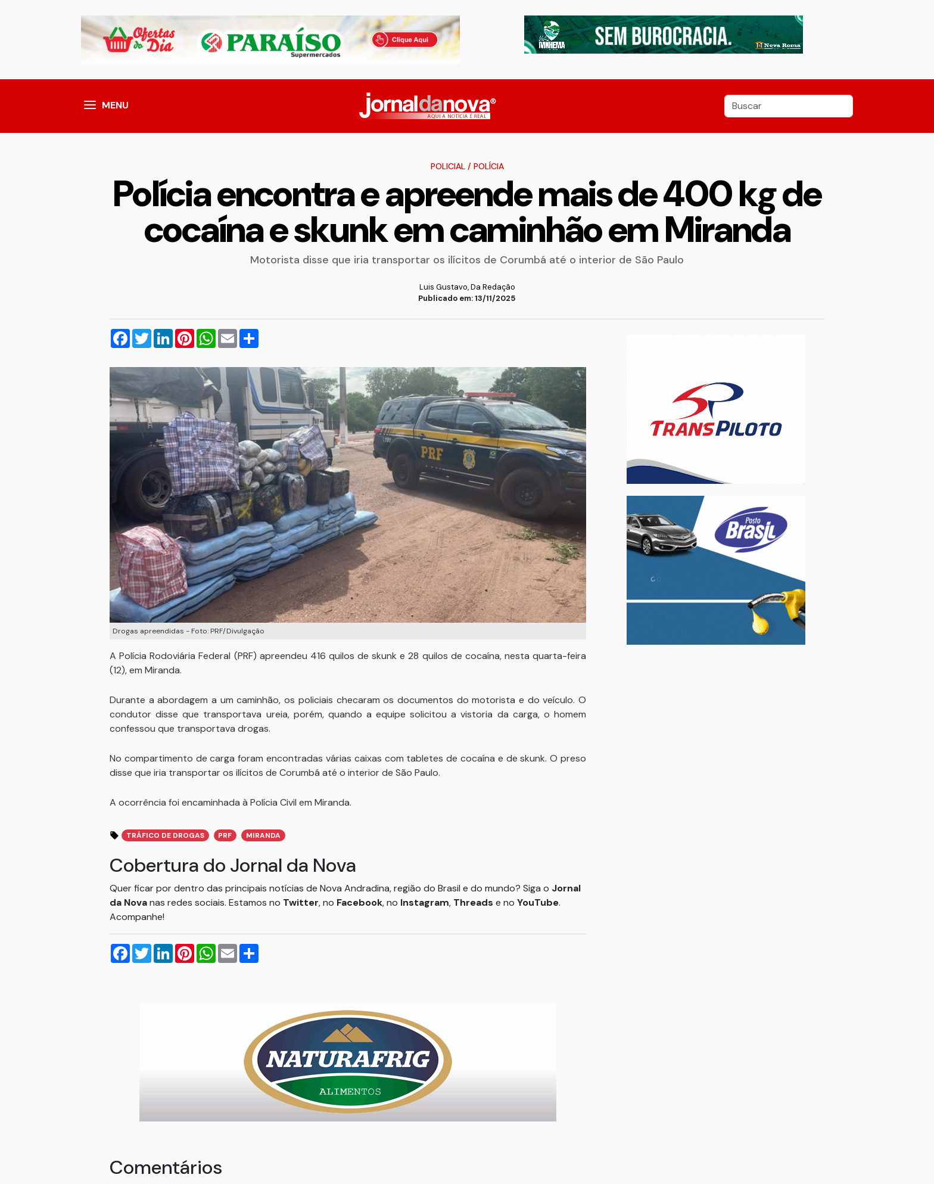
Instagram (424, 902)
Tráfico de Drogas (165, 835)
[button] (90, 106)
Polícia (489, 166)
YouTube (538, 902)
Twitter (301, 902)
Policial (448, 166)
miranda (263, 835)
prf (225, 835)
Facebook (359, 902)
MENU (115, 105)
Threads (474, 902)
